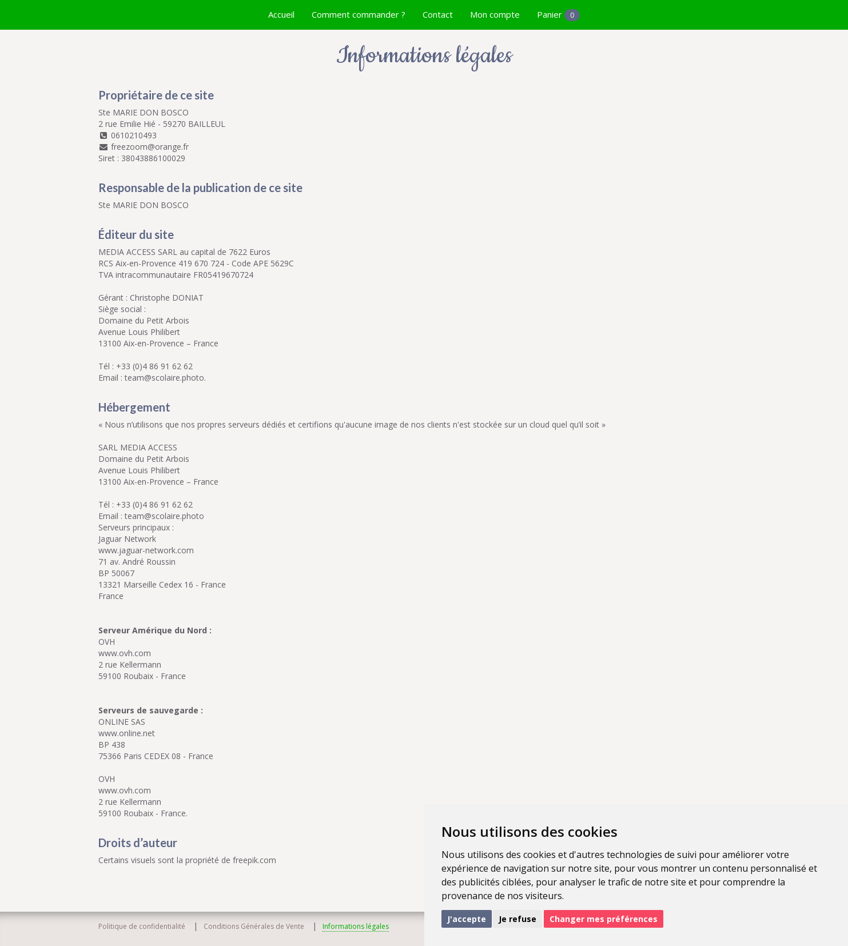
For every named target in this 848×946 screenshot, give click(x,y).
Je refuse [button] (517, 918)
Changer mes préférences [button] (604, 918)
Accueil (281, 14)
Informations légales (356, 926)
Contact (438, 14)
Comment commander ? (358, 14)
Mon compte (495, 14)
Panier (558, 15)
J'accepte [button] (466, 918)
